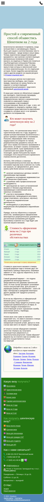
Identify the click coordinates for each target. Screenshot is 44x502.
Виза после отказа (13, 426)
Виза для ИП (11, 445)
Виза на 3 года (11, 409)
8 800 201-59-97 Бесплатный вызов (19, 454)
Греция (24, 356)
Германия (17, 356)
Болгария (30, 353)
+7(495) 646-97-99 (13, 457)
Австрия (22, 353)
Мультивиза (10, 386)
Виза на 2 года (11, 405)
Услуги (6, 489)
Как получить (11, 418)
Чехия (23, 365)
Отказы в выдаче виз (13, 75)
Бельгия (24, 368)
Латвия (23, 359)
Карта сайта (8, 498)
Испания (31, 356)
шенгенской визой (21, 89)
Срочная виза (11, 430)
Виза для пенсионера (14, 433)
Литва (29, 359)
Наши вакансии (9, 491)
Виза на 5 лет (11, 413)
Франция (16, 365)
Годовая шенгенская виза (16, 401)
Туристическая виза (13, 390)
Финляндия (27, 362)
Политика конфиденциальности (18, 500)
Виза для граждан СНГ (15, 437)
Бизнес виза (11, 397)
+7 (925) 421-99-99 (13, 460)
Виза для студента (13, 441)
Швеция (30, 365)
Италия (16, 359)
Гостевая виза (11, 393)
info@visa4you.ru (12, 466)
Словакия (18, 362)
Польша (35, 359)
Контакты (18, 498)
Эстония (16, 368)
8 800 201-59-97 (41, 3)
